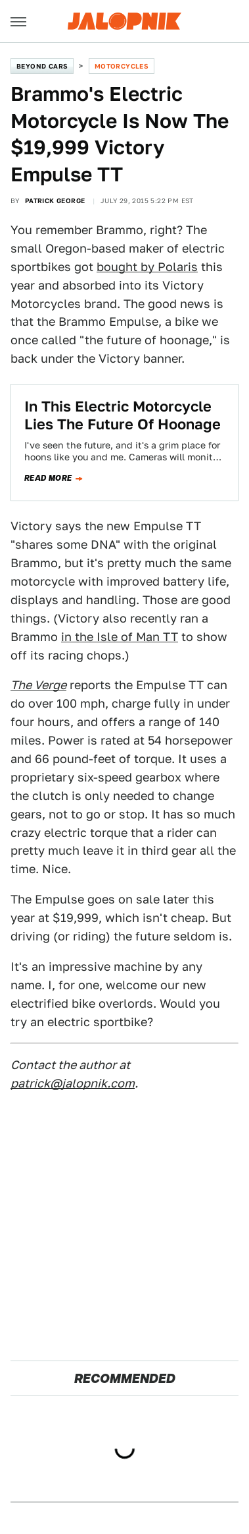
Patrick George (55, 200)
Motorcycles (121, 66)
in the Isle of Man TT (119, 637)
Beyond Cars (42, 66)
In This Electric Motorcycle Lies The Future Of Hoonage (122, 415)
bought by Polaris (147, 267)
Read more (48, 478)
